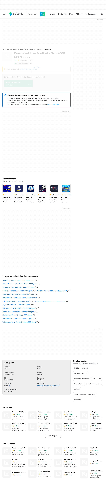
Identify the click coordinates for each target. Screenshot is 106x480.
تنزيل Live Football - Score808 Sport (16, 305)
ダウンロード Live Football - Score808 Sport (19, 284)
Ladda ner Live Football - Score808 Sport (18, 312)
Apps (52, 14)
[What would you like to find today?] (42, 14)
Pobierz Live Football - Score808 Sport (52, 291)
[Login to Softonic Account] (102, 14)
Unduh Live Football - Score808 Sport (17, 315)
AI (71, 14)
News (79, 14)
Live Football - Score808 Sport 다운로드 (17, 319)
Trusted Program (21, 63)
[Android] (8, 49)
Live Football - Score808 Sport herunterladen (19, 298)
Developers (91, 14)
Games (62, 14)
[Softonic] (16, 14)
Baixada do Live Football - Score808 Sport (18, 308)
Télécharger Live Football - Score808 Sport (19, 322)
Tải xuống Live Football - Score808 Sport (18, 280)
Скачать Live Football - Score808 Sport (49, 301)
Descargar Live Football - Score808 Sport (18, 287)
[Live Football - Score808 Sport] (34, 49)
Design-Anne (41, 385)
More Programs (53, 436)
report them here (53, 104)
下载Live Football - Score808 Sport (15, 301)
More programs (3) (53, 385)
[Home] (3, 49)
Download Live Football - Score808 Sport (18, 294)
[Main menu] (4, 14)
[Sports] (21, 49)
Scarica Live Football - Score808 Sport (17, 291)
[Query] (33, 14)
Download (39, 55)
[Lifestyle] (15, 49)
